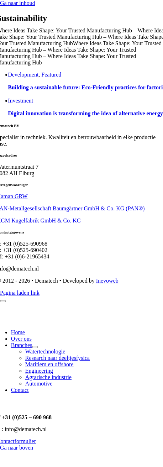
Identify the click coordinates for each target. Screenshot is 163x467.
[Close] (3, 301)
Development (23, 75)
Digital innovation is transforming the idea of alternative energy (85, 113)
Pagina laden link (20, 293)
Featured (51, 75)
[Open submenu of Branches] (35, 347)
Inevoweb (107, 281)
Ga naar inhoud (17, 3)
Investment (20, 101)
